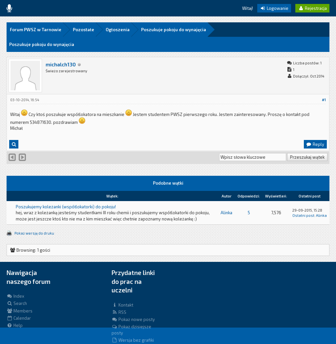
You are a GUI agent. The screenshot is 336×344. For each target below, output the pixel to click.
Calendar (19, 318)
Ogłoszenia (118, 29)
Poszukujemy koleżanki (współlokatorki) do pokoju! (66, 206)
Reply (315, 144)
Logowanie (274, 8)
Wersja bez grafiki (133, 340)
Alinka (226, 212)
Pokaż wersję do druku (34, 233)
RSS (119, 312)
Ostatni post (303, 215)
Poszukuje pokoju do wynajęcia (173, 29)
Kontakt (122, 305)
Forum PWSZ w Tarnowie (35, 29)
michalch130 (61, 64)
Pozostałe (83, 29)
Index (15, 296)
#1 (324, 100)
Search (17, 303)
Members (19, 310)
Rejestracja (312, 8)
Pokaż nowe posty (133, 319)
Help (15, 325)
